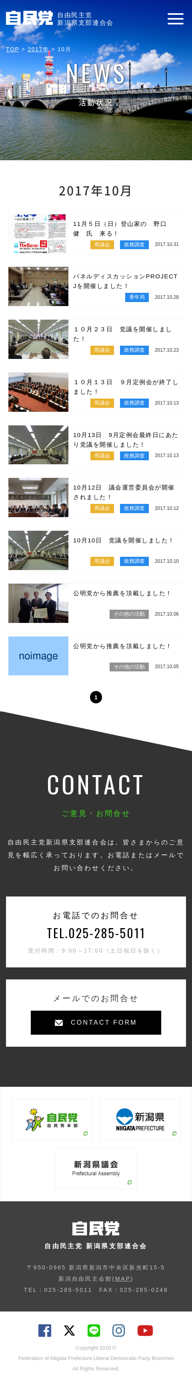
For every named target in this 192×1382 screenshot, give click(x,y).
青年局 (137, 297)
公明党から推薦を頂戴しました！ (122, 593)
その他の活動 (129, 614)
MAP (123, 1278)
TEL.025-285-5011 (96, 933)
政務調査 (134, 245)
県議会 (102, 245)
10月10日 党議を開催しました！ (124, 540)
